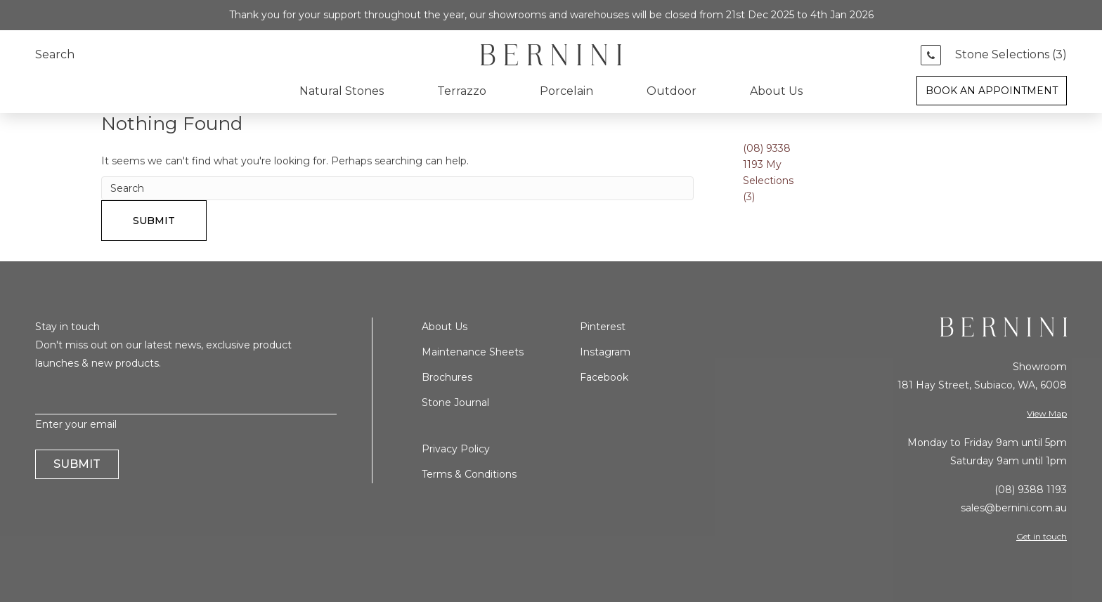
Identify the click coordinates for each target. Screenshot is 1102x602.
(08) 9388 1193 (1030, 489)
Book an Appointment (992, 90)
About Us (776, 91)
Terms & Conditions (469, 474)
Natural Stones (341, 91)
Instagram (605, 352)
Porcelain (566, 91)
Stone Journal (455, 402)
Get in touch (1041, 536)
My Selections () (768, 180)
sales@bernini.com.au (1014, 508)
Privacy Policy (456, 449)
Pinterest (602, 326)
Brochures (447, 377)
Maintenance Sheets (473, 352)
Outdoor (671, 91)
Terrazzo (461, 91)
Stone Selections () (1011, 54)
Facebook (604, 377)
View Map (1047, 413)
